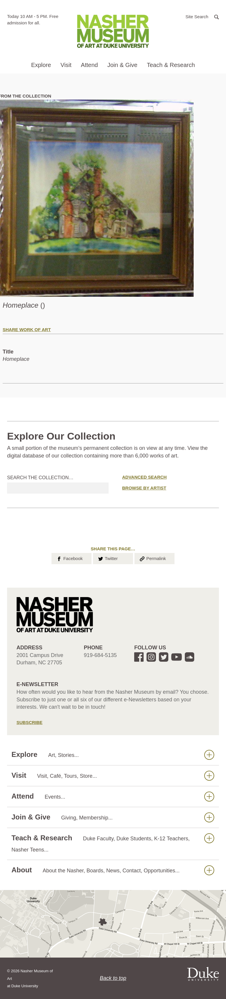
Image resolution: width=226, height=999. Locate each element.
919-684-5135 (100, 655)
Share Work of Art (27, 329)
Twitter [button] (107, 558)
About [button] (112, 870)
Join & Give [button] (122, 65)
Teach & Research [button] (171, 65)
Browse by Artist (144, 487)
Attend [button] (89, 65)
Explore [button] (41, 65)
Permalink (152, 558)
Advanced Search (144, 477)
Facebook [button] (69, 558)
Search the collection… (40, 477)
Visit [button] (65, 65)
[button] (202, 16)
